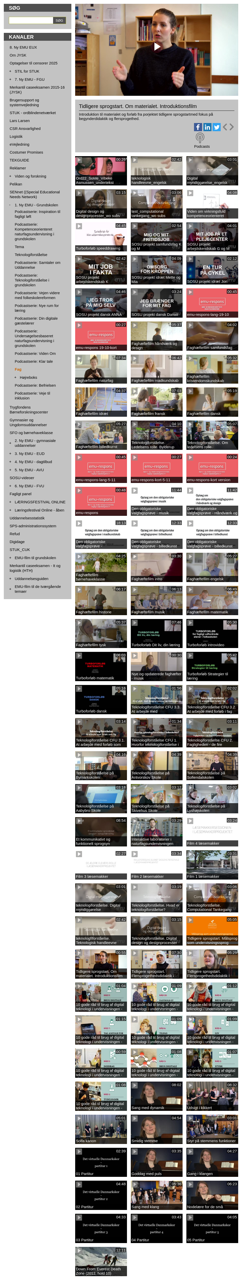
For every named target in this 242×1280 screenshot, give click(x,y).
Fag (18, 369)
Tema (19, 247)
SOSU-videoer (22, 478)
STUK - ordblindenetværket (33, 113)
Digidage (17, 542)
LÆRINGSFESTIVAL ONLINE (40, 502)
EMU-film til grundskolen (35, 558)
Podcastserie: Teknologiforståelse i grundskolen (32, 280)
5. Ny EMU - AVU (29, 470)
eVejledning (19, 144)
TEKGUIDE (19, 160)
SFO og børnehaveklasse (31, 432)
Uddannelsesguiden (32, 578)
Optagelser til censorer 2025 (33, 63)
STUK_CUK (20, 549)
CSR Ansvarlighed (25, 128)
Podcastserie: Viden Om (35, 353)
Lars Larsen (20, 120)
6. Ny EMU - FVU (29, 486)
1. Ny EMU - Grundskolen (36, 205)
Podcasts (202, 146)
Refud (15, 534)
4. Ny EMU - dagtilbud (33, 462)
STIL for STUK (27, 71)
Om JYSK (18, 55)
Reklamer (18, 168)
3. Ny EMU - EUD (30, 453)
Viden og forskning (30, 176)
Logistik (16, 136)
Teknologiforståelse (31, 254)
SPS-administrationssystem (33, 526)
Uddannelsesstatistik (27, 518)
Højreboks (28, 377)
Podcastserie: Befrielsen (35, 385)
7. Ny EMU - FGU (30, 79)
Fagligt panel (20, 494)
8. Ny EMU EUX (23, 47)
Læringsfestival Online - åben (39, 510)
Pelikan (16, 184)
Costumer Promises (26, 152)
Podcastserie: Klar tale (34, 361)
